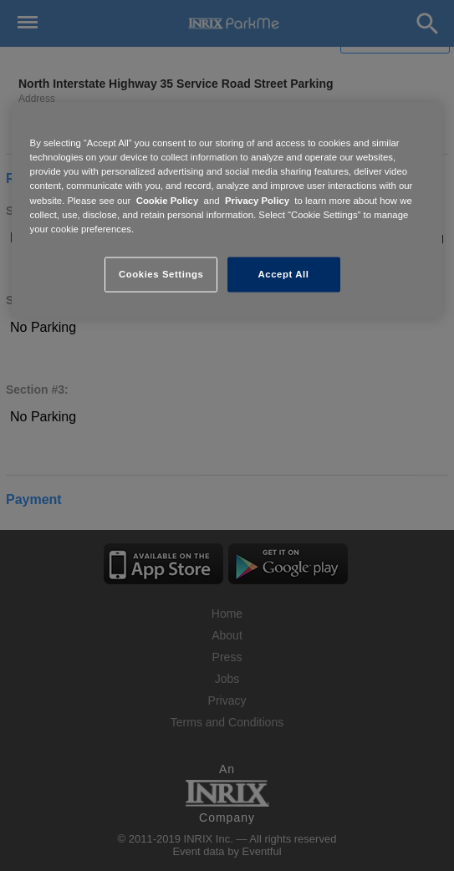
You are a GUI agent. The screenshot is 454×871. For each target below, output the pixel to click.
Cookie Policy (167, 200)
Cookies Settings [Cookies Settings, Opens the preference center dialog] (161, 273)
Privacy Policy (257, 200)
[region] (227, 210)
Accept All (283, 273)
